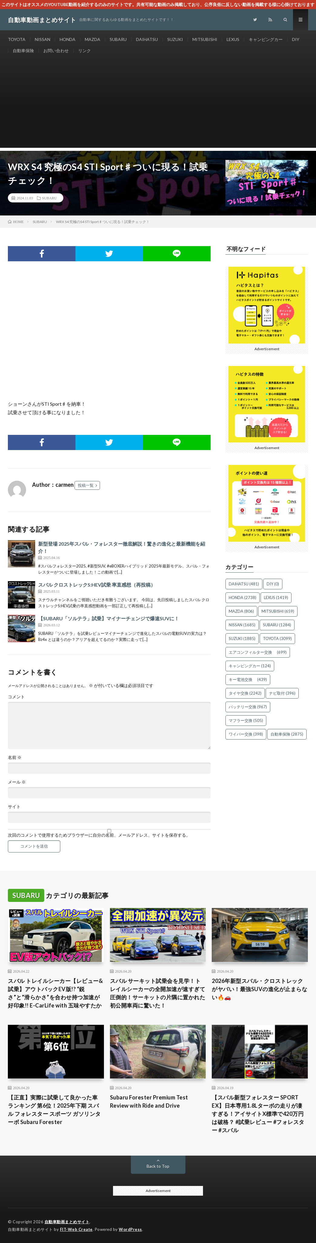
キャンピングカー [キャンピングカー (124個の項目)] (250, 665)
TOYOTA (16, 39)
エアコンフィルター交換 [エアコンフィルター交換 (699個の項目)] (258, 652)
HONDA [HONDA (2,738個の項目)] (242, 597)
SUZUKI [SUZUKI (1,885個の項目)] (242, 638)
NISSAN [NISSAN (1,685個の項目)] (242, 624)
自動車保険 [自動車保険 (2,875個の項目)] (287, 734)
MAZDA (92, 39)
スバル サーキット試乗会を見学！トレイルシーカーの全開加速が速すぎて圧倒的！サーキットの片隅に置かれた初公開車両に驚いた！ (157, 993)
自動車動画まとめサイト (67, 1221)
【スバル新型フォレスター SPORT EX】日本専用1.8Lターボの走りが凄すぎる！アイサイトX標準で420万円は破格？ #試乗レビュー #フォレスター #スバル (258, 1113)
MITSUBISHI (204, 39)
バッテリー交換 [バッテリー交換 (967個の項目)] (248, 706)
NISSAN (42, 39)
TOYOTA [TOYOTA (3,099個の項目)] (277, 638)
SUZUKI (175, 39)
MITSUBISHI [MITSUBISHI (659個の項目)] (277, 611)
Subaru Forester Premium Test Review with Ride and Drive (149, 1101)
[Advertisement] (158, 105)
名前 (15, 757)
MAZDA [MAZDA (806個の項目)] (241, 611)
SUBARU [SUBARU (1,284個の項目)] (277, 624)
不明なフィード (246, 249)
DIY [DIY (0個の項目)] (273, 583)
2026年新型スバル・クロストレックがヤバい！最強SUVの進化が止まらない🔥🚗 (259, 989)
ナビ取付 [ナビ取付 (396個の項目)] (282, 693)
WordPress (130, 1229)
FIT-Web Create (76, 1229)
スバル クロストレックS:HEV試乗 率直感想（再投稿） (96, 585)
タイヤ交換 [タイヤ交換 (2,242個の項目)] (245, 693)
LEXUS (233, 39)
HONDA (67, 39)
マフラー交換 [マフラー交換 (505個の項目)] (246, 720)
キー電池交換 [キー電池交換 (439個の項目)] (248, 679)
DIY (295, 39)
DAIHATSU (147, 39)
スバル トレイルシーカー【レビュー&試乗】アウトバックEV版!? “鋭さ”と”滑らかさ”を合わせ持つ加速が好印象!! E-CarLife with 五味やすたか (55, 993)
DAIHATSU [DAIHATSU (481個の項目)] (244, 583)
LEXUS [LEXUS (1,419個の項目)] (276, 597)
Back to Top (158, 1166)
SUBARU (118, 39)
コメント (16, 697)
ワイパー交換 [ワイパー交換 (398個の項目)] (246, 734)
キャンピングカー (266, 39)
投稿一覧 (86, 485)
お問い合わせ (56, 50)
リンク (84, 50)
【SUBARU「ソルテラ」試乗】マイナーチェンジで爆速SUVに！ (108, 618)
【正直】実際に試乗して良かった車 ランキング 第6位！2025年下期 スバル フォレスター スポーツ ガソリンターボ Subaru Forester (54, 1109)
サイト (14, 806)
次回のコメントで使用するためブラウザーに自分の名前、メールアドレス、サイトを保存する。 (99, 835)
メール (17, 782)
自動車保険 (23, 50)
